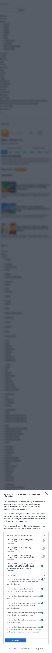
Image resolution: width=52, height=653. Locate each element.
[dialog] (26, 571)
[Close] (47, 494)
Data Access (25, 649)
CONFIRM (15, 640)
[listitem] (26, 535)
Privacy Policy (39, 649)
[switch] (43, 540)
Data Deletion (13, 649)
